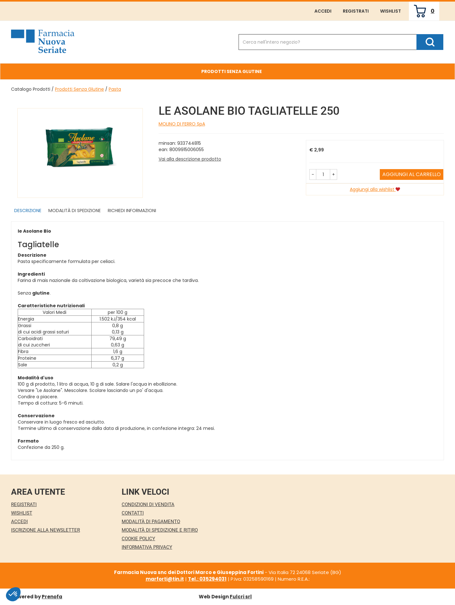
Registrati (356, 11)
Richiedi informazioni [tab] (132, 210)
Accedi (322, 11)
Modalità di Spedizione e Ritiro (160, 530)
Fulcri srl (241, 596)
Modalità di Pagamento (151, 521)
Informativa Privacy (147, 547)
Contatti (133, 513)
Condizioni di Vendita (148, 504)
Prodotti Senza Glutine (79, 89)
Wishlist (390, 11)
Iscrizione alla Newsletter (45, 530)
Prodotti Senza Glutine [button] (231, 71)
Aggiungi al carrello (411, 174)
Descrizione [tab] (27, 210)
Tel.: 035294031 (207, 579)
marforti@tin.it (165, 579)
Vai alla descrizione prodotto (190, 159)
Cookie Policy (138, 538)
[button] (312, 174)
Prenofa (52, 596)
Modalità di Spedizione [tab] (74, 210)
